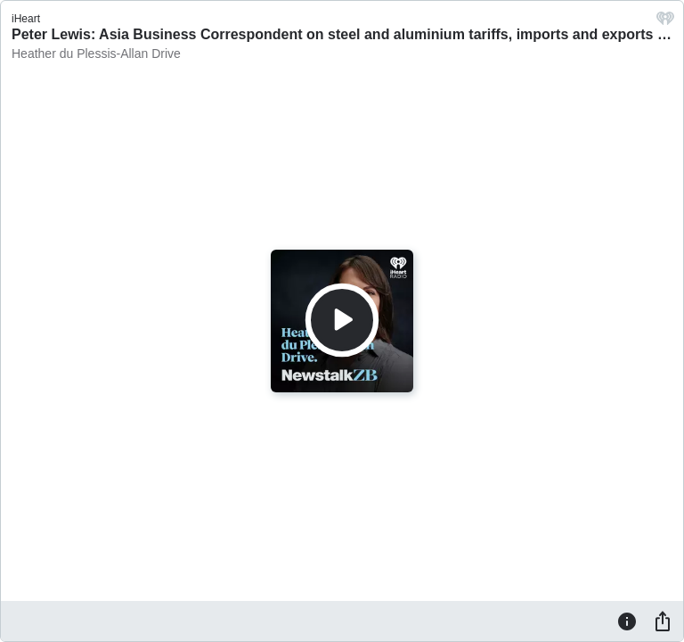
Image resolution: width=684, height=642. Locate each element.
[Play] (342, 320)
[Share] (662, 620)
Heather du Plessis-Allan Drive (96, 53)
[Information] (627, 620)
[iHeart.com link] (665, 23)
